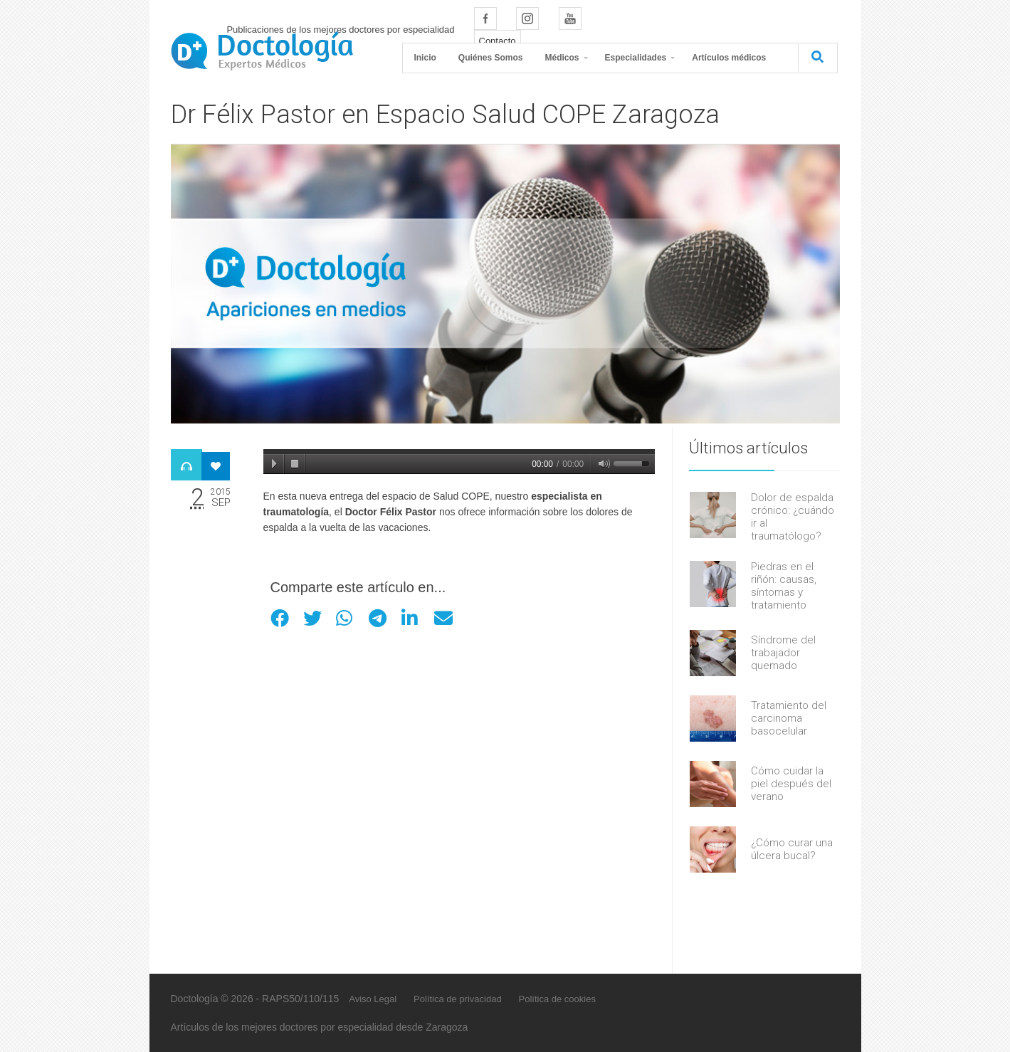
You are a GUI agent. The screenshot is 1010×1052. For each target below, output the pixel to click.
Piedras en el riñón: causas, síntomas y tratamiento (783, 585)
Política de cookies (557, 999)
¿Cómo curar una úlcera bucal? (792, 849)
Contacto (497, 41)
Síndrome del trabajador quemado (783, 652)
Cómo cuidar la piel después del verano (791, 783)
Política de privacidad (458, 999)
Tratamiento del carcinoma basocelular (788, 718)
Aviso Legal (372, 999)
